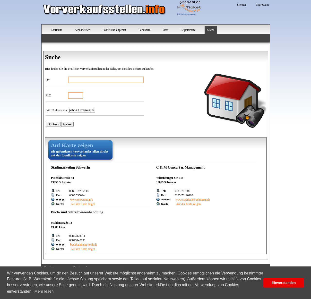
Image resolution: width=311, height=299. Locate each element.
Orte (165, 30)
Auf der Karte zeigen (82, 204)
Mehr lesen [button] (43, 291)
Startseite (57, 30)
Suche (210, 30)
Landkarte (144, 30)
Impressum (262, 4)
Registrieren (188, 30)
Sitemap (241, 4)
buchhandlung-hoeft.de (83, 244)
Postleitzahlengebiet (114, 30)
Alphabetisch (82, 30)
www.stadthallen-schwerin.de (193, 199)
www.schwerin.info (81, 199)
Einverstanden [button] (284, 283)
